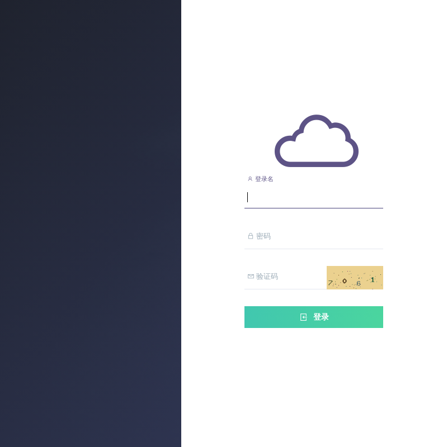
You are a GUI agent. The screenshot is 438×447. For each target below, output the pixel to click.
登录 (314, 317)
